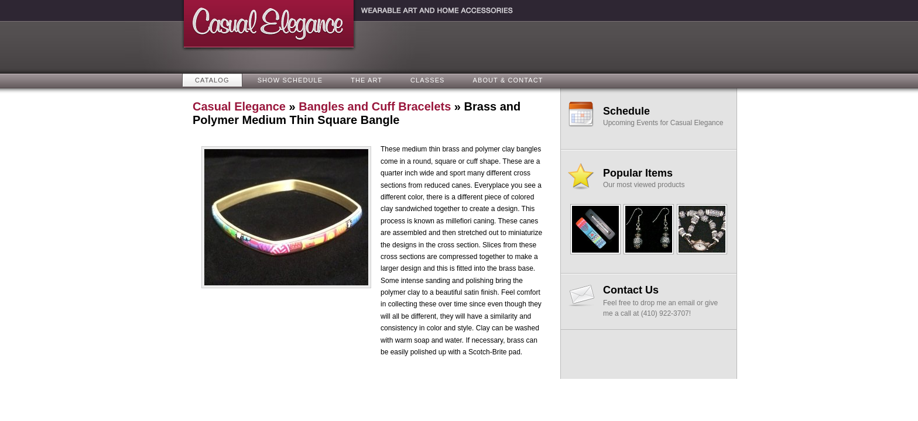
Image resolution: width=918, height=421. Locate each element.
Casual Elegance (239, 106)
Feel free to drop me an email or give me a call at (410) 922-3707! (664, 301)
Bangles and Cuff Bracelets (375, 106)
